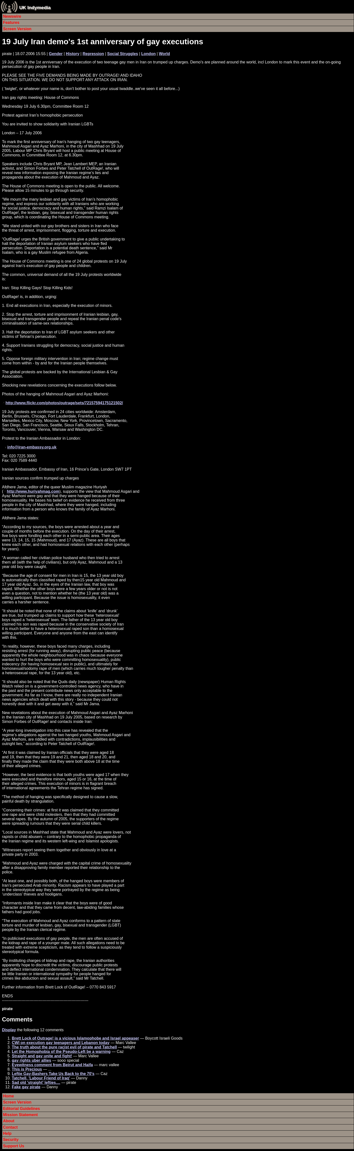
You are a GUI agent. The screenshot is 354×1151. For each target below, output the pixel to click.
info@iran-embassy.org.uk (31, 447)
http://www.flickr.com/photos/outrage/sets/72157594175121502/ (64, 403)
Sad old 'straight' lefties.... (36, 1082)
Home (8, 1096)
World (164, 54)
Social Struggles (122, 54)
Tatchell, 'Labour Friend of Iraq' (41, 1078)
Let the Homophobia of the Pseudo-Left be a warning (61, 1051)
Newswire (12, 16)
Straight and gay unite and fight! (42, 1056)
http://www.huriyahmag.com (33, 491)
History (72, 54)
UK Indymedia (35, 7)
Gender (56, 54)
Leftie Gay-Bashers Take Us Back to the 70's (53, 1074)
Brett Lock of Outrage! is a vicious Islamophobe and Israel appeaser (75, 1038)
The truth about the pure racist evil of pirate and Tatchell (64, 1047)
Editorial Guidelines (21, 1108)
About (8, 1121)
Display (9, 1030)
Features (11, 22)
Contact (10, 1127)
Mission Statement (20, 1115)
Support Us (13, 1146)
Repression (93, 54)
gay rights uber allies (31, 1060)
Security (10, 1139)
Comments (17, 1019)
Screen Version (17, 29)
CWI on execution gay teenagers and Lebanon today (60, 1043)
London (148, 54)
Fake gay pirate (26, 1087)
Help (7, 1133)
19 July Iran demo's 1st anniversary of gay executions (102, 41)
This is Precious (27, 1069)
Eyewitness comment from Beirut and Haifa (52, 1065)
